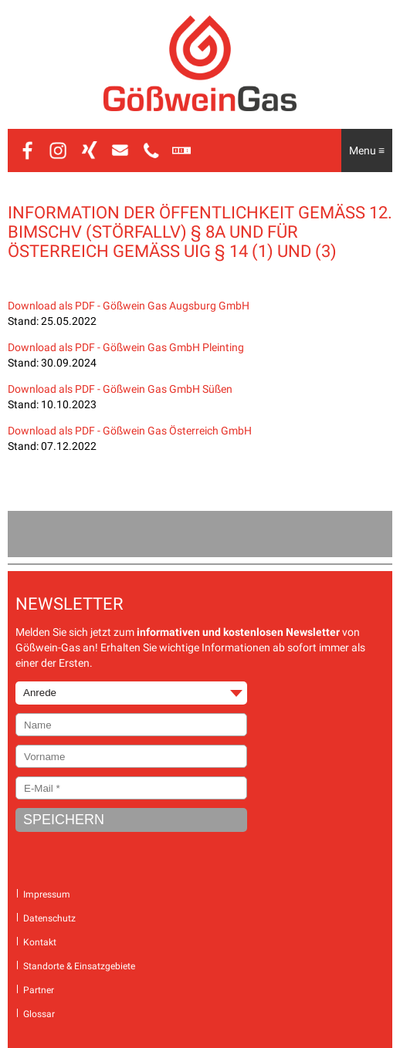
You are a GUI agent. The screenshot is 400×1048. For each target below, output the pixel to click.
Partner (38, 990)
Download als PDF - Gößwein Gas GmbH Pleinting (126, 347)
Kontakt (39, 942)
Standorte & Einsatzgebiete (79, 966)
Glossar (39, 1014)
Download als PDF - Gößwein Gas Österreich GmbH (130, 430)
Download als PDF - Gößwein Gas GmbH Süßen (120, 389)
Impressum (46, 894)
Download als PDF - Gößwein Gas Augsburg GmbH (128, 305)
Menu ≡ (367, 150)
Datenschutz (49, 918)
